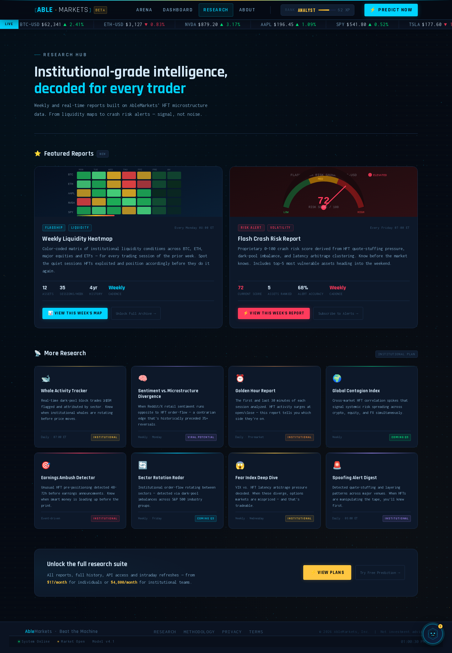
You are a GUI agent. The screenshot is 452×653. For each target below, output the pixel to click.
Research (216, 10)
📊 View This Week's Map (75, 313)
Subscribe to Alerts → (338, 313)
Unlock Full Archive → (136, 313)
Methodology (199, 631)
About (247, 10)
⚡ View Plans (327, 572)
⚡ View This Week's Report (273, 313)
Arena (144, 10)
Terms (256, 631)
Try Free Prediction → (380, 572)
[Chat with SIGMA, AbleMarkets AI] (433, 634)
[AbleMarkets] (70, 10)
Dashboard (178, 10)
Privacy (232, 631)
